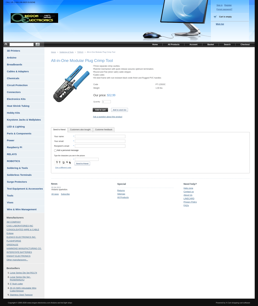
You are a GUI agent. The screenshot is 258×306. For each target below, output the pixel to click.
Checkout (245, 44)
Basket (210, 44)
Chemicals (13, 78)
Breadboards (14, 64)
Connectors (14, 92)
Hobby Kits (13, 112)
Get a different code (63, 168)
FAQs (186, 205)
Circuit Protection (17, 85)
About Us (188, 195)
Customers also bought (80, 129)
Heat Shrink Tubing (18, 105)
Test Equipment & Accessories (25, 188)
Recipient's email (61, 146)
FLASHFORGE (14, 241)
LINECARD (189, 198)
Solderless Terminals (19, 174)
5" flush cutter (16, 284)
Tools (10, 195)
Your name (59, 136)
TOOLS (80, 52)
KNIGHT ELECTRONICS (18, 256)
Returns (121, 190)
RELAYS (12, 154)
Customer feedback (103, 129)
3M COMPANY (14, 222)
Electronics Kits (16, 99)
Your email (58, 141)
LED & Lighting (16, 126)
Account (193, 44)
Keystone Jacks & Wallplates (24, 119)
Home (53, 52)
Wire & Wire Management (22, 209)
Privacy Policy (190, 202)
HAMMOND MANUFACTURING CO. (24, 248)
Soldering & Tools (67, 52)
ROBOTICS (13, 161)
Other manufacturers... (17, 260)
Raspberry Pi (14, 147)
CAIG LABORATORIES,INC (20, 226)
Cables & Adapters (18, 71)
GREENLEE (12, 244)
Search (227, 44)
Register (228, 5)
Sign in (220, 5)
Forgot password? (224, 9)
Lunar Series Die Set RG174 (23, 273)
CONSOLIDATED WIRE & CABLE (23, 229)
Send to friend (59, 129)
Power (10, 140)
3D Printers (13, 50)
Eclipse (10, 233)
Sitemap (121, 194)
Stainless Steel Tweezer (21, 295)
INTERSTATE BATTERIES (19, 252)
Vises (10, 202)
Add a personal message (66, 150)
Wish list (220, 24)
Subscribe (65, 194)
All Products (123, 197)
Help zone (188, 188)
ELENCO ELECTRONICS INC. (21, 237)
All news (55, 194)
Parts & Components (19, 133)
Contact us (189, 191)
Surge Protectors (17, 181)
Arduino (11, 57)
